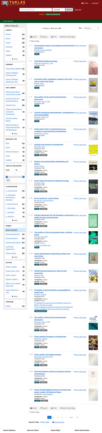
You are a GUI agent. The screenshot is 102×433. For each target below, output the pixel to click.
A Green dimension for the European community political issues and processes (53, 216)
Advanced (78, 10)
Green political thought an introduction (50, 336)
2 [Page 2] (53, 417)
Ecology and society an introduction (48, 144)
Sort (80, 28)
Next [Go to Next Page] (71, 417)
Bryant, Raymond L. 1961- (44, 63)
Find (69, 10)
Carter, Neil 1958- (42, 237)
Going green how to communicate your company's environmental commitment (50, 130)
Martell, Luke (40, 147)
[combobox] (35, 9)
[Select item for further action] (29, 45)
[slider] (7, 177)
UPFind (6, 2)
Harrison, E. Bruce (42, 133)
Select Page (34, 41)
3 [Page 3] (57, 417)
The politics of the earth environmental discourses (50, 98)
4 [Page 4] (61, 417)
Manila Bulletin (48, 394)
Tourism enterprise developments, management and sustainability (53, 113)
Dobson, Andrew (41, 339)
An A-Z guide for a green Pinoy (46, 198)
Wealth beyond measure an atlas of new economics (50, 272)
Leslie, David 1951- (42, 117)
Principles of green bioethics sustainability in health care (52, 291)
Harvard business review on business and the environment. (52, 372)
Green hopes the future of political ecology (51, 181)
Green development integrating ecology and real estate (52, 255)
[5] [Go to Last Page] (77, 417)
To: (17, 170)
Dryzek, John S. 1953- (43, 101)
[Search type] (58, 9)
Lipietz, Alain (40, 183)
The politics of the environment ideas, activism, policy (53, 233)
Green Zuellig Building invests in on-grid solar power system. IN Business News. (52, 391)
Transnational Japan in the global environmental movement (53, 46)
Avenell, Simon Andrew (44, 50)
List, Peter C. (40, 166)
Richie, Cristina (41, 295)
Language (95, 3)
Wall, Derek (40, 84)
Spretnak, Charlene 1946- (44, 357)
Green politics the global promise (47, 354)
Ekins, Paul (39, 275)
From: (8, 170)
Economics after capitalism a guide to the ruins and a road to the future (53, 80)
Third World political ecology (45, 61)
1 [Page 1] (49, 417)
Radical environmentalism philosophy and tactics (51, 162)
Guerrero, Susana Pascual (44, 200)
